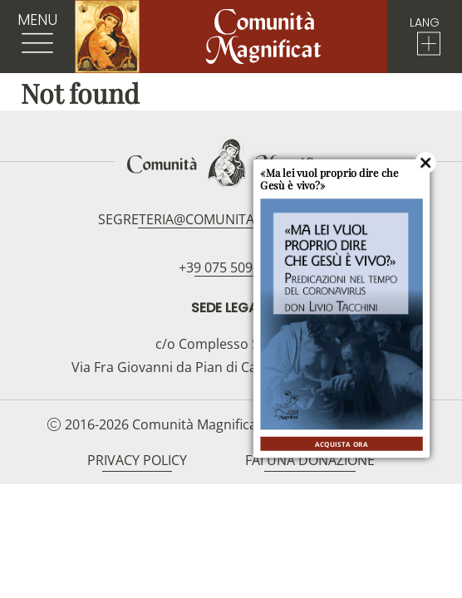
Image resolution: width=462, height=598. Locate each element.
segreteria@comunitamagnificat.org (230, 219)
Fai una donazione (310, 460)
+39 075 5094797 (231, 267)
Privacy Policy (137, 460)
